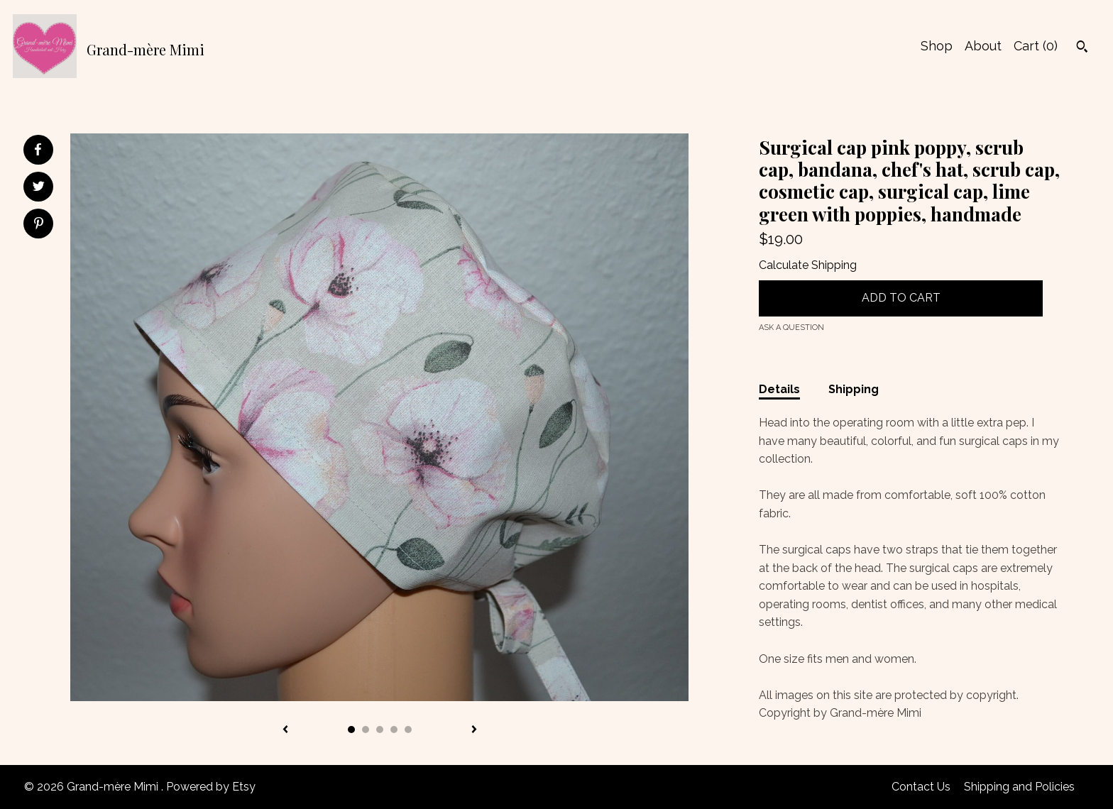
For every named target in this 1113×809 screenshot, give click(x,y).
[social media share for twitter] (39, 188)
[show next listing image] (474, 730)
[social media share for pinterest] (39, 224)
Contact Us (921, 786)
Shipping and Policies (1019, 786)
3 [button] (379, 729)
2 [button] (365, 729)
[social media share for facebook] (37, 150)
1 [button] (351, 729)
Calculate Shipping (808, 265)
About (983, 45)
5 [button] (408, 729)
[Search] (1082, 48)
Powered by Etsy (211, 786)
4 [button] (394, 729)
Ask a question (791, 327)
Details (779, 389)
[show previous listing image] (285, 730)
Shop (937, 45)
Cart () (1036, 45)
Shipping (853, 389)
